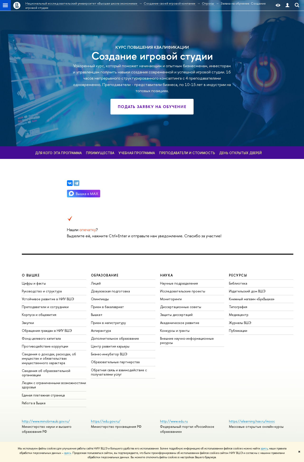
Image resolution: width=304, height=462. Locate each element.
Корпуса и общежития (39, 314)
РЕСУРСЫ (238, 275)
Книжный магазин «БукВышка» (252, 299)
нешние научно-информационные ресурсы (187, 340)
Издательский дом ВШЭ (247, 291)
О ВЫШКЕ (31, 275)
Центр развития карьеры (110, 346)
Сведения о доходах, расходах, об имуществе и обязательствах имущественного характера (49, 358)
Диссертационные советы (180, 307)
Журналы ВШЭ (240, 322)
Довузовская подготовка (110, 291)
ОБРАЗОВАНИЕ (105, 275)
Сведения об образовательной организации (46, 372)
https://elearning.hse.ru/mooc (252, 421)
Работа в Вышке (34, 403)
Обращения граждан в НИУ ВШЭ (47, 330)
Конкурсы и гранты (175, 330)
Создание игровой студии (152, 56)
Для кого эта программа (58, 153)
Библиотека (238, 283)
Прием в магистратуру (108, 322)
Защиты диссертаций (176, 314)
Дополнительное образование (115, 338)
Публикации (238, 330)
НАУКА (166, 275)
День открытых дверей (240, 153)
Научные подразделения (179, 283)
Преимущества (100, 153)
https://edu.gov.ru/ (105, 421)
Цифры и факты (34, 283)
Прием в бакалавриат (107, 307)
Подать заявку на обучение (152, 106)
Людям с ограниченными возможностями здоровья (54, 385)
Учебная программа (137, 153)
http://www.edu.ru (174, 421)
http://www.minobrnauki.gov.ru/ (46, 421)
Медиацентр (238, 314)
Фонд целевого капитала (41, 338)
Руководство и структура (42, 291)
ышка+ (97, 314)
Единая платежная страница (43, 395)
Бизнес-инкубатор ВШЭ (109, 354)
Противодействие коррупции (45, 346)
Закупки (28, 322)
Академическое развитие (179, 322)
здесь (264, 448)
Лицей (96, 283)
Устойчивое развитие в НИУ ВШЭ (48, 299)
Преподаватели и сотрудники (45, 307)
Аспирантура (101, 330)
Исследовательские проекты (182, 291)
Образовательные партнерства (115, 362)
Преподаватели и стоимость (187, 153)
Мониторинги (171, 299)
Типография (238, 307)
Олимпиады (100, 299)
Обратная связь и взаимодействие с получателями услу (119, 372)
